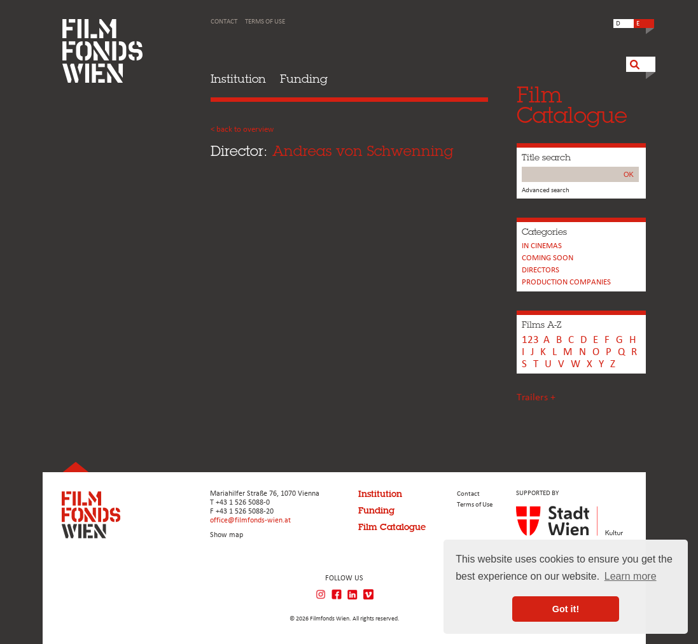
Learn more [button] (630, 576)
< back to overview (242, 129)
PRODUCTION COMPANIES (566, 282)
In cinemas (542, 246)
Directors (540, 270)
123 (530, 340)
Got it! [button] (565, 609)
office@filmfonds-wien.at (250, 520)
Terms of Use (265, 21)
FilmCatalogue (572, 105)
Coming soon (547, 258)
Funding (304, 78)
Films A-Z (541, 324)
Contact (224, 21)
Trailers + (536, 398)
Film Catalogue (392, 527)
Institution (238, 78)
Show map (226, 535)
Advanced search (545, 190)
